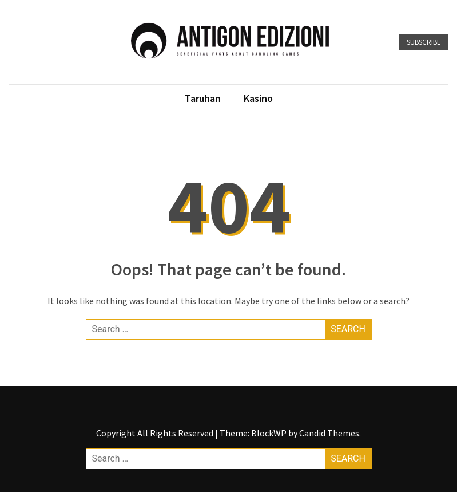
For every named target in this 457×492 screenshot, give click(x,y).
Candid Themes (329, 433)
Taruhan (203, 98)
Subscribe (424, 42)
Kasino (258, 98)
